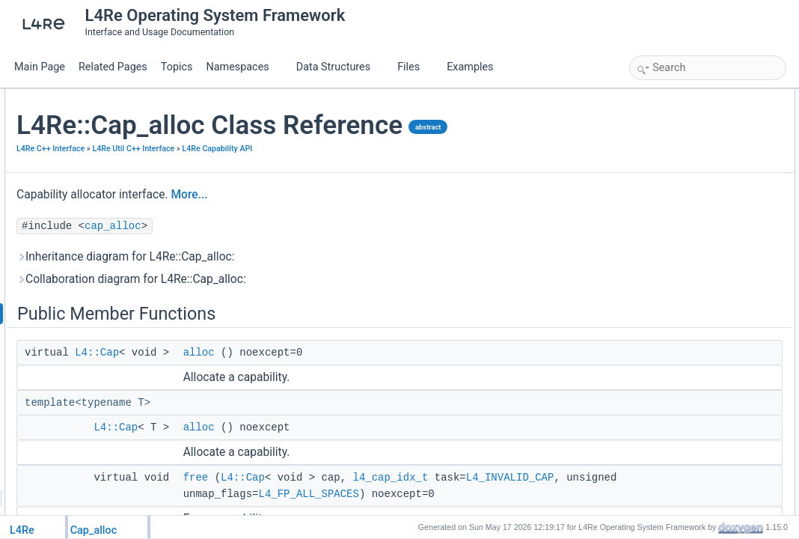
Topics (177, 67)
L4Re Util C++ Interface (311, 180)
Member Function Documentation (700, 179)
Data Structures (339, 67)
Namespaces (243, 67)
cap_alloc (291, 274)
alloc (377, 400)
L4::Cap (275, 400)
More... (367, 242)
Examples (470, 67)
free (653, 146)
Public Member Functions (684, 97)
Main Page (39, 67)
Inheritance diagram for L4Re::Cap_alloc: (304, 304)
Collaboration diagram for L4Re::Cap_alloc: (309, 327)
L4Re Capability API (230, 196)
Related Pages (113, 67)
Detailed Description (674, 163)
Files (414, 67)
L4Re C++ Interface (229, 180)
